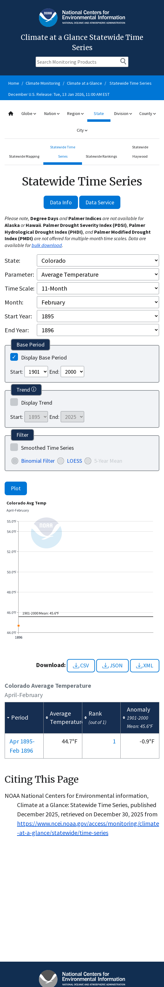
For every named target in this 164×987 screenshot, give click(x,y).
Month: (14, 302)
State (99, 113)
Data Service (99, 202)
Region (75, 113)
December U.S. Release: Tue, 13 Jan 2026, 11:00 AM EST (59, 94)
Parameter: (19, 274)
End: (54, 371)
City (82, 130)
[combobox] (82, 122)
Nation (51, 113)
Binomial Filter (38, 460)
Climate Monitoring (43, 83)
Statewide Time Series (131, 83)
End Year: (17, 330)
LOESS (74, 460)
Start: (16, 371)
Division (123, 113)
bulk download (47, 245)
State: (12, 260)
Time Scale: (19, 288)
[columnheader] (24, 717)
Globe (28, 113)
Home (13, 83)
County (147, 113)
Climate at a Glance (84, 83)
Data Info (61, 202)
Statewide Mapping (24, 156)
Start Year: (18, 316)
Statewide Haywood (140, 152)
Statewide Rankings (101, 156)
